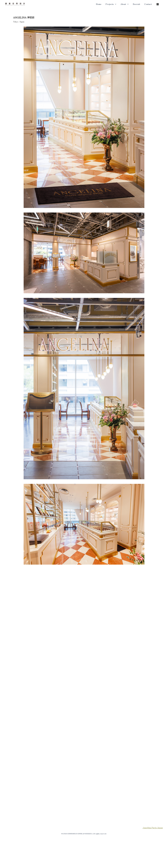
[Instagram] (157, 4)
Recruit (136, 4)
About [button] (124, 4)
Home (98, 4)
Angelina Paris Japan (153, 827)
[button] (115, 4)
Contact (148, 4)
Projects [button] (111, 4)
